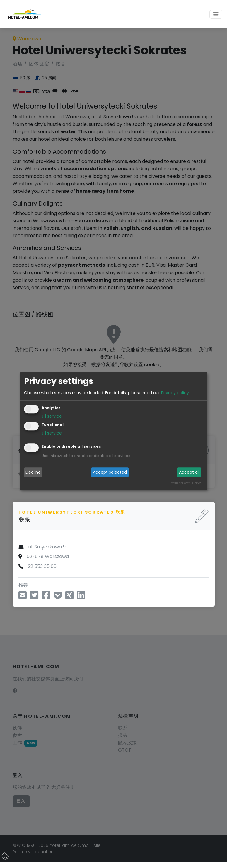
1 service (52, 416)
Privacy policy (175, 393)
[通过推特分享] (34, 597)
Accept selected (110, 472)
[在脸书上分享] (46, 597)
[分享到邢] (69, 597)
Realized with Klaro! (185, 483)
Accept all (189, 472)
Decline (33, 472)
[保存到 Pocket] (58, 597)
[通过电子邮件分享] (22, 597)
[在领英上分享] (81, 597)
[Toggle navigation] (215, 14)
